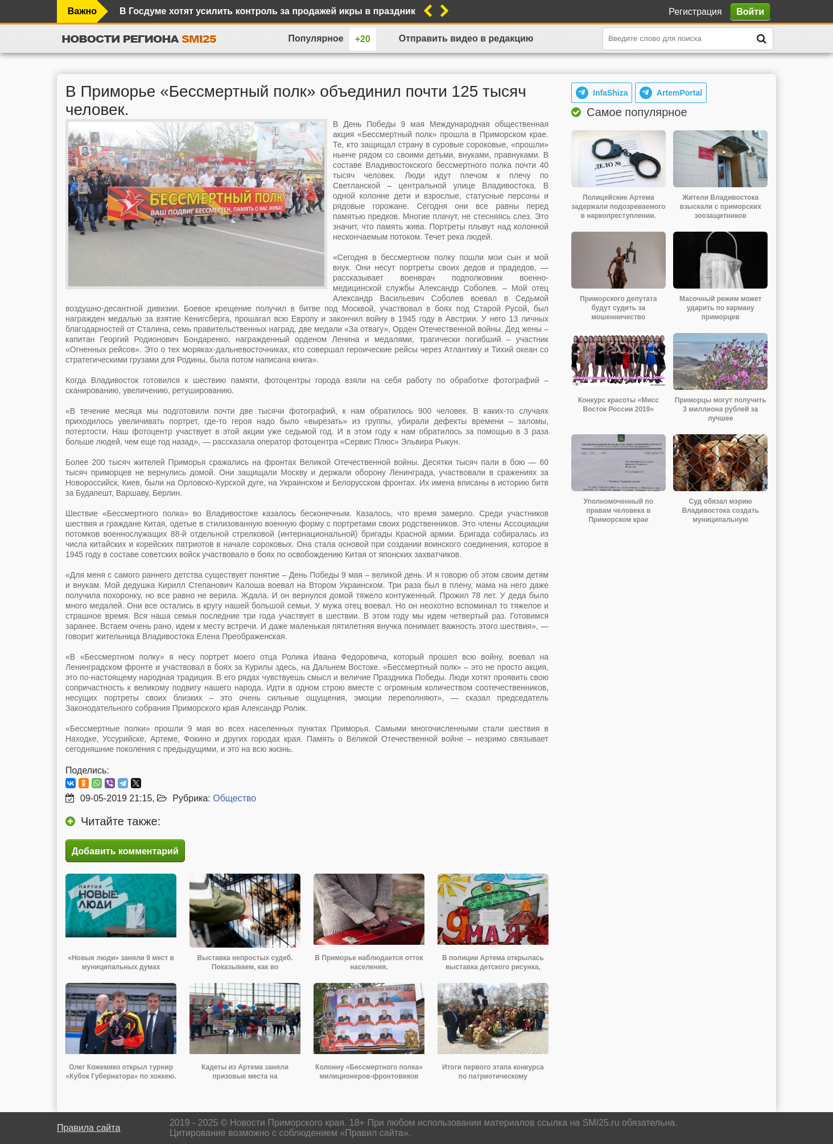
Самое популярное (637, 112)
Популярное (315, 38)
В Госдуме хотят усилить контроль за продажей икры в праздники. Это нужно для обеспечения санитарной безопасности (267, 11)
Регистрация (695, 12)
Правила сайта (88, 1128)
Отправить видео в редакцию (466, 38)
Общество (234, 798)
